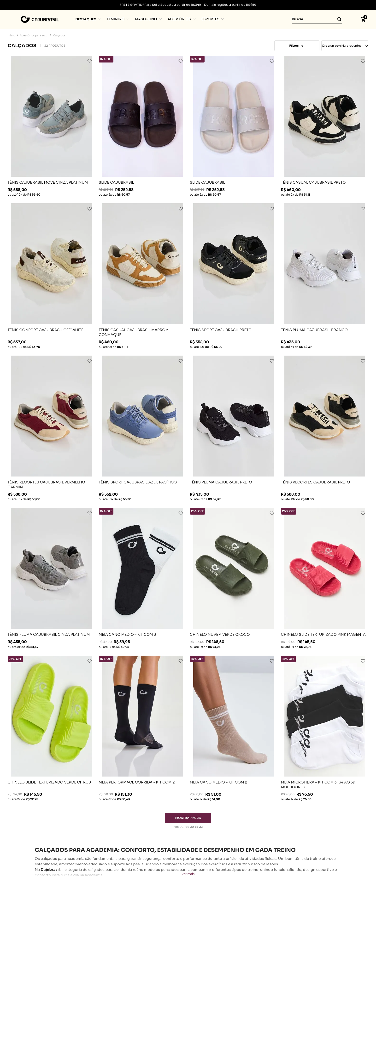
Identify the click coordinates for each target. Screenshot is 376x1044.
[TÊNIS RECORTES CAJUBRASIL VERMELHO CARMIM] (51, 428)
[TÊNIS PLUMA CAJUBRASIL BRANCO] (325, 275)
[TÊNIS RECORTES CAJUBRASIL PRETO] (325, 428)
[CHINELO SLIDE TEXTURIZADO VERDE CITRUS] (51, 728)
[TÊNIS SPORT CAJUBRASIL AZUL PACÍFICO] (142, 428)
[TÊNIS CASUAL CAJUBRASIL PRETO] (325, 126)
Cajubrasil (50, 869)
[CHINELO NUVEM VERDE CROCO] (233, 578)
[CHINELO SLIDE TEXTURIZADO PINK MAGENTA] (325, 578)
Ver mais (188, 874)
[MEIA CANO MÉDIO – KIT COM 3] (142, 578)
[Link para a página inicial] (11, 35)
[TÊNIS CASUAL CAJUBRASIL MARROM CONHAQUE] (142, 275)
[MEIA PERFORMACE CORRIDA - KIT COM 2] (142, 728)
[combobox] (317, 19)
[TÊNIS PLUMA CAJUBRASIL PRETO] (233, 428)
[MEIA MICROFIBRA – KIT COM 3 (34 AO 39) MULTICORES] (325, 728)
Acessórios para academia (34, 35)
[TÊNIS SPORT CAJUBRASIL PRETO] (233, 275)
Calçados (59, 35)
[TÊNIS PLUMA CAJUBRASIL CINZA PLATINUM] (51, 578)
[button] (351, 19)
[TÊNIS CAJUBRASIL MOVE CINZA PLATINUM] (51, 126)
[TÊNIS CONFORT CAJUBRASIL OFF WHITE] (51, 275)
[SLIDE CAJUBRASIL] (142, 126)
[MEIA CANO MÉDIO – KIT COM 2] (233, 728)
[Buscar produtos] (338, 19)
